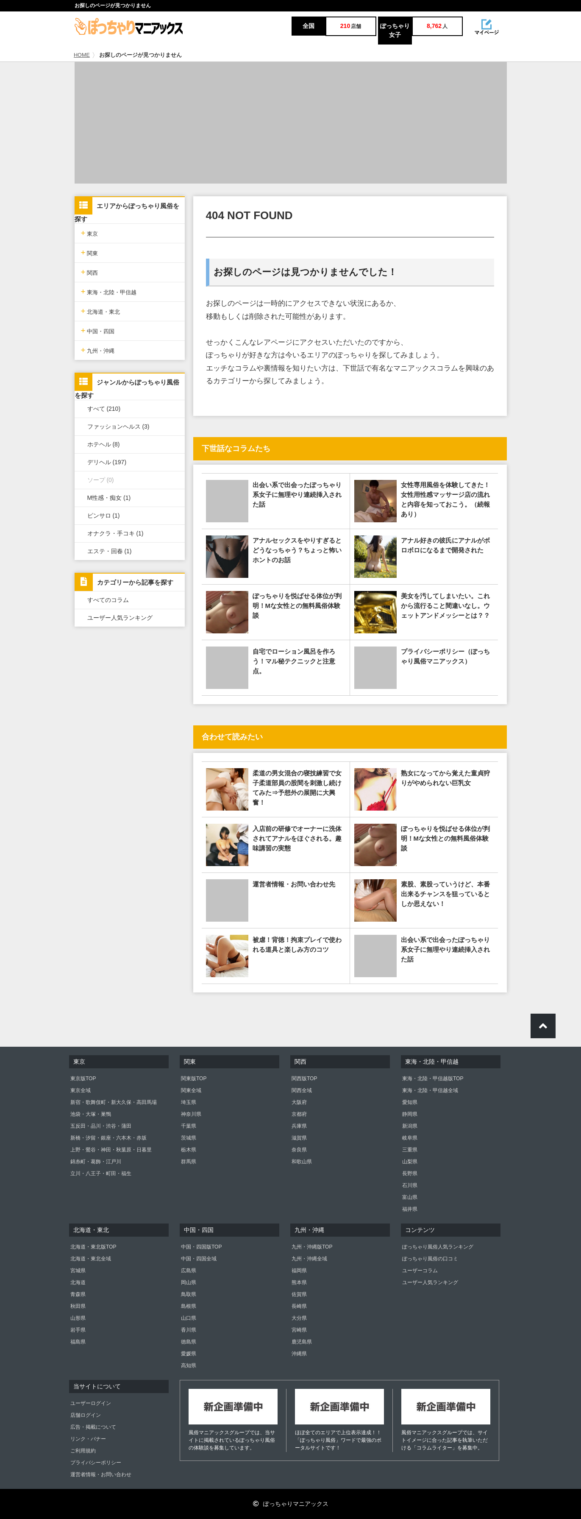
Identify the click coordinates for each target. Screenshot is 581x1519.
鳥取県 (188, 1294)
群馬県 (188, 1162)
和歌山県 (302, 1162)
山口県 (188, 1318)
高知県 (188, 1365)
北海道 (78, 1282)
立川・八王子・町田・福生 (100, 1173)
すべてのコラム (108, 599)
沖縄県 (299, 1354)
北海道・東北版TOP (93, 1247)
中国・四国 (98, 330)
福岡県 (299, 1271)
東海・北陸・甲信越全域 (430, 1090)
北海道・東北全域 (90, 1259)
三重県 (409, 1150)
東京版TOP (83, 1078)
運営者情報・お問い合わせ (100, 1474)
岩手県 (78, 1330)
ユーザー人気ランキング (120, 617)
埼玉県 (188, 1102)
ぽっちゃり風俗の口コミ (430, 1259)
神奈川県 (191, 1114)
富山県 (409, 1197)
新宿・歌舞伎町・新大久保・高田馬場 (113, 1102)
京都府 (299, 1114)
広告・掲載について (93, 1427)
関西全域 (302, 1090)
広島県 (188, 1271)
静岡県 (409, 1114)
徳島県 (188, 1342)
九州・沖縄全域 (309, 1259)
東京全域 (80, 1090)
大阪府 (299, 1102)
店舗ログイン (85, 1415)
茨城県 (188, 1138)
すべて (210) (104, 408)
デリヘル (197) (107, 462)
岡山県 (188, 1282)
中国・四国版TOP (201, 1247)
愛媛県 (188, 1354)
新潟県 (409, 1126)
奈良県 (299, 1150)
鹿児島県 (302, 1342)
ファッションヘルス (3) (118, 426)
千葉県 (188, 1126)
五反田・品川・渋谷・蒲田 (100, 1126)
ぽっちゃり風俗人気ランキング (437, 1247)
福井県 (409, 1209)
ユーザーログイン (90, 1403)
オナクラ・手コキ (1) (115, 533)
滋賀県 (299, 1138)
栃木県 (188, 1150)
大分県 (299, 1318)
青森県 (78, 1294)
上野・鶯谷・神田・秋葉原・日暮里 (111, 1150)
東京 (89, 233)
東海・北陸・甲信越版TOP (432, 1078)
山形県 (78, 1318)
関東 (89, 252)
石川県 (409, 1185)
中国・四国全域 (199, 1259)
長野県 (409, 1173)
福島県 (78, 1342)
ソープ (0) (100, 480)
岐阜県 (409, 1138)
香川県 (188, 1330)
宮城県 (78, 1271)
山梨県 (409, 1162)
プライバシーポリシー (95, 1463)
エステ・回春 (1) (109, 551)
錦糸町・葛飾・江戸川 (95, 1162)
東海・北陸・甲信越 (109, 291)
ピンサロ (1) (103, 515)
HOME (82, 55)
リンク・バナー (88, 1439)
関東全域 (191, 1090)
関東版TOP (193, 1078)
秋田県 (78, 1306)
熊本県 (299, 1282)
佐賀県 (299, 1294)
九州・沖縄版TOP (312, 1247)
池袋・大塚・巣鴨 (90, 1114)
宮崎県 (299, 1330)
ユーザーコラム (420, 1271)
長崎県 (299, 1306)
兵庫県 (299, 1126)
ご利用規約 (83, 1451)
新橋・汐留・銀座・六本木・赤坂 (108, 1138)
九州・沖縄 (98, 350)
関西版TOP (304, 1078)
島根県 (188, 1306)
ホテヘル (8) (103, 444)
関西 (89, 272)
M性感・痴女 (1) (109, 497)
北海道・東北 (100, 311)
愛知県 (409, 1102)
